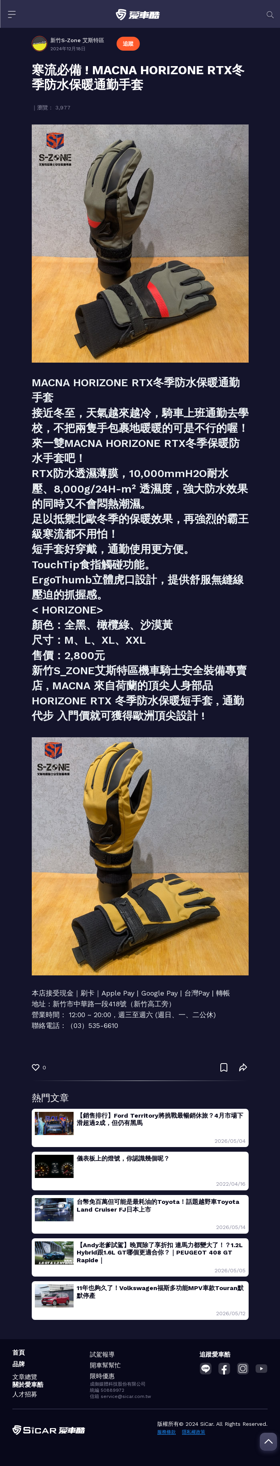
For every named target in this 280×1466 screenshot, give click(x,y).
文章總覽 (24, 1377)
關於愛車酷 (27, 1384)
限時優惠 (102, 1376)
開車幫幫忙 (105, 1365)
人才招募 (24, 1394)
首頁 (18, 1352)
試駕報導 (102, 1354)
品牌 (18, 1364)
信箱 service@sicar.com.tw (120, 1396)
